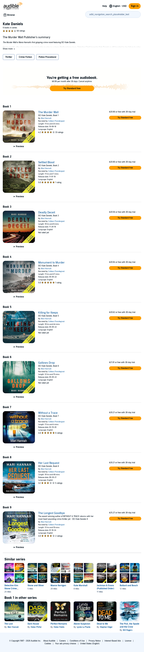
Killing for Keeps (48, 312)
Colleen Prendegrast (56, 271)
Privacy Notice (95, 641)
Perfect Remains (59, 623)
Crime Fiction (25, 57)
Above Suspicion (82, 623)
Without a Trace (48, 413)
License (128, 641)
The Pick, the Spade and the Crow (129, 625)
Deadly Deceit (46, 212)
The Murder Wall (48, 112)
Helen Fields (59, 627)
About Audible (49, 641)
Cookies (48, 643)
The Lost (8, 623)
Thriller (8, 57)
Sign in (134, 6)
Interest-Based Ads (113, 641)
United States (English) (90, 643)
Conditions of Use (77, 641)
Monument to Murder (51, 262)
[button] (9, 49)
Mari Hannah (46, 118)
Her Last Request (48, 463)
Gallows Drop (46, 363)
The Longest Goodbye (51, 513)
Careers (62, 641)
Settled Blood (46, 162)
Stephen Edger (106, 627)
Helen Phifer (36, 627)
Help (104, 6)
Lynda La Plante (83, 627)
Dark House (33, 623)
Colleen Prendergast (56, 121)
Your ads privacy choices (65, 643)
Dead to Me (102, 623)
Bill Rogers (127, 630)
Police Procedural (47, 57)
